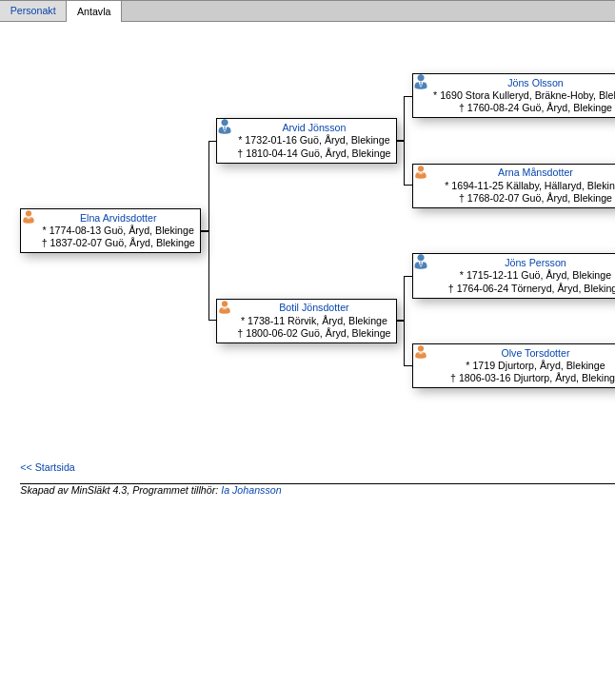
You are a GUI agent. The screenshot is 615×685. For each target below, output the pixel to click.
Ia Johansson (251, 490)
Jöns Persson (535, 262)
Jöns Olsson (535, 82)
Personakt (33, 11)
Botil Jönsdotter (313, 307)
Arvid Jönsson (314, 127)
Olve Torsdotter (535, 353)
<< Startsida (47, 467)
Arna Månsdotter (535, 172)
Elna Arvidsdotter (118, 218)
